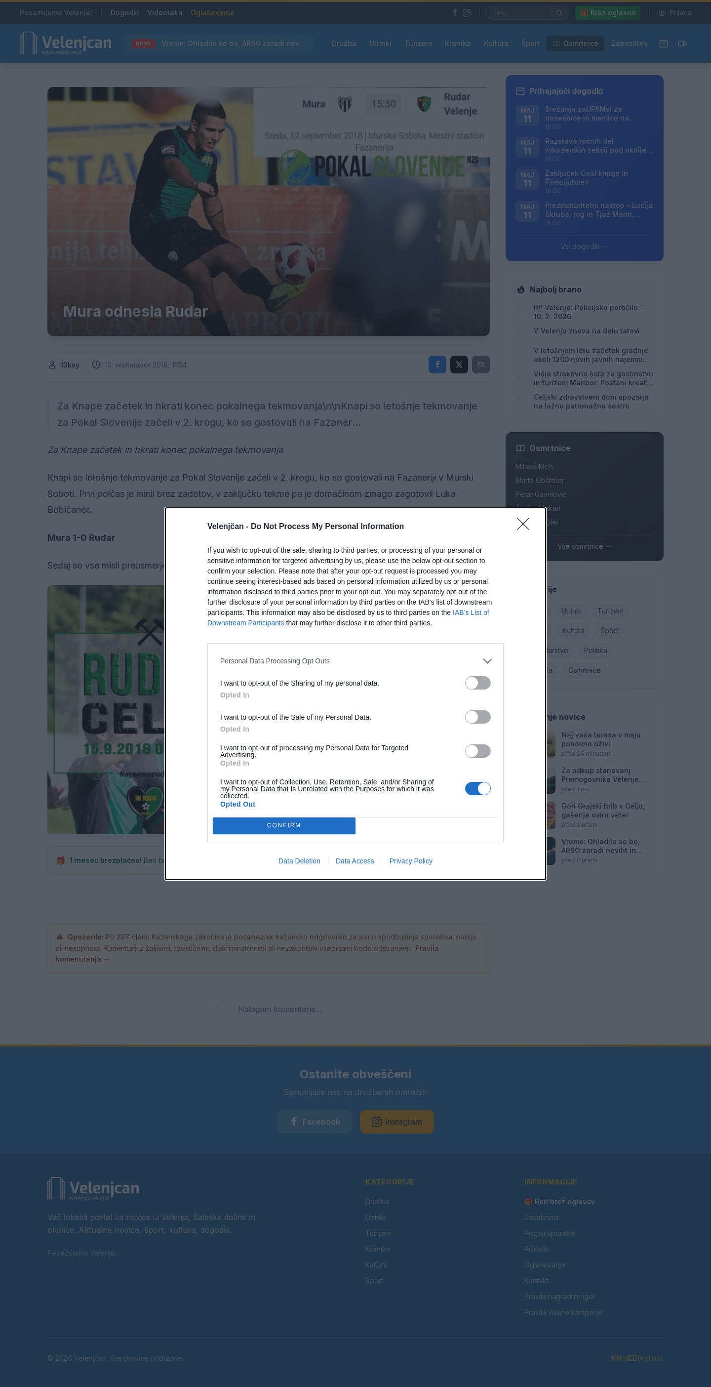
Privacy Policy (411, 861)
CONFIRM (284, 825)
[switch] (478, 683)
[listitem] (355, 661)
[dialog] (355, 694)
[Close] (526, 527)
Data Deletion (299, 861)
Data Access (355, 861)
